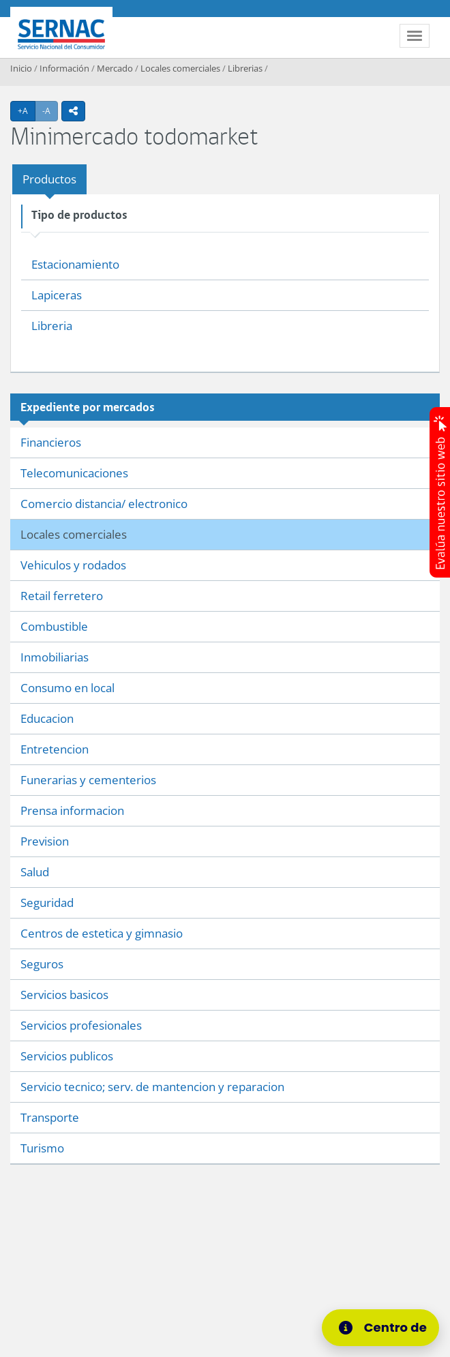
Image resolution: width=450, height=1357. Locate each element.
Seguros (41, 964)
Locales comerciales (180, 68)
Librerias (245, 68)
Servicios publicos (66, 1056)
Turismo (42, 1148)
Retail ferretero (61, 595)
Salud (34, 872)
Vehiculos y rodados (73, 565)
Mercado (115, 68)
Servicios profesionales (81, 1025)
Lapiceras (56, 295)
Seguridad (47, 902)
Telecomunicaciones (74, 473)
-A (50, 110)
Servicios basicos (64, 994)
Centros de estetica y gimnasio (101, 933)
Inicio (21, 68)
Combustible (54, 626)
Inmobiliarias (54, 657)
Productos (49, 179)
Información (64, 68)
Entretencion (54, 749)
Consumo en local (67, 688)
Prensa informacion (72, 810)
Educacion (47, 718)
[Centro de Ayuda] (384, 1327)
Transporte (49, 1117)
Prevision (44, 841)
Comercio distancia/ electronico (104, 503)
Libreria (51, 325)
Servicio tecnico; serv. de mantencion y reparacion (152, 1086)
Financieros (50, 442)
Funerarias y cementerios (88, 780)
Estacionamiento (75, 264)
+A (26, 110)
